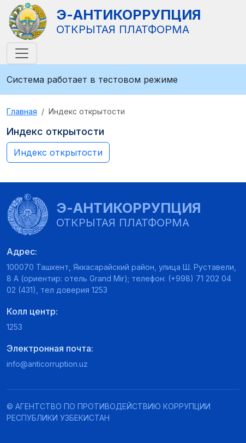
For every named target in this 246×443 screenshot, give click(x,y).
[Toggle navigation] (22, 53)
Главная (22, 111)
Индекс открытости (58, 152)
